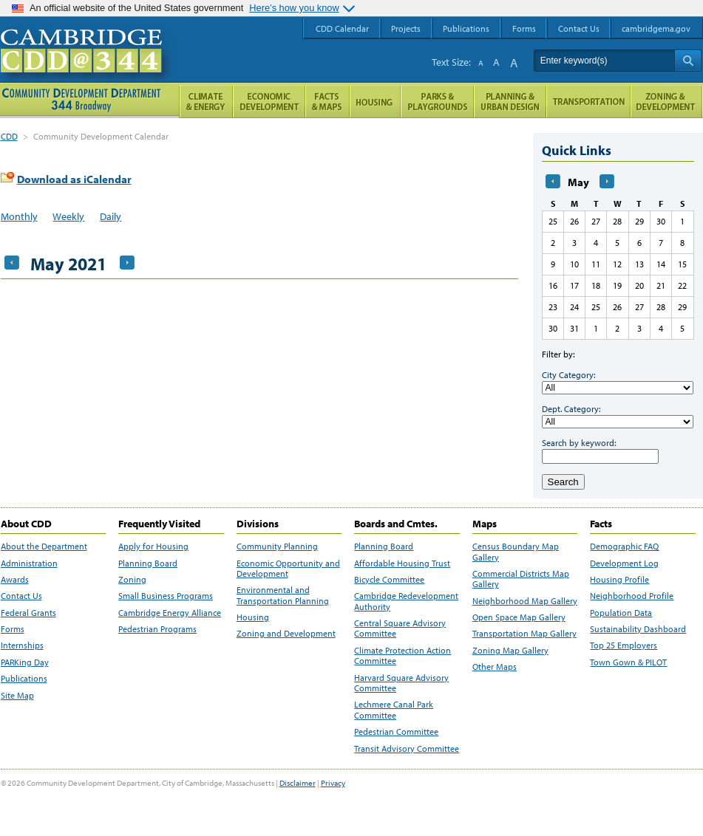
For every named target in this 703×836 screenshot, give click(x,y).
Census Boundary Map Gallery (515, 551)
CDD (9, 136)
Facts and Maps (327, 101)
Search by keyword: (579, 442)
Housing (253, 617)
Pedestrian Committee (396, 732)
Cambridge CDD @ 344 (87, 65)
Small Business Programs (165, 596)
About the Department (44, 546)
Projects (406, 28)
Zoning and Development (286, 633)
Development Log (624, 563)
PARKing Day (25, 662)
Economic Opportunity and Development (288, 568)
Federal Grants (28, 613)
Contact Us (21, 596)
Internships (22, 645)
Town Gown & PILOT (628, 662)
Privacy (333, 783)
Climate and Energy (206, 101)
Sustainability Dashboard (638, 629)
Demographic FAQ (624, 546)
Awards (15, 580)
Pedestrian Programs (157, 629)
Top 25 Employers (623, 645)
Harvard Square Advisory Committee (401, 683)
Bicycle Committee (389, 580)
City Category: (568, 374)
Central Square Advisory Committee (400, 628)
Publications (24, 679)
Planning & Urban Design (510, 101)
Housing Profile (619, 580)
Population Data (621, 613)
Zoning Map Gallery (510, 650)
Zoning (132, 580)
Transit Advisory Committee (406, 749)
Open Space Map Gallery (519, 617)
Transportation (588, 101)
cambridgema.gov (656, 28)
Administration (29, 563)
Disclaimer (297, 783)
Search (563, 481)
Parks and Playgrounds (437, 101)
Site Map (17, 696)
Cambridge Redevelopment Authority (406, 601)
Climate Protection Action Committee (402, 655)
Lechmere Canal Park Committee (393, 709)
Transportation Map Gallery (524, 633)
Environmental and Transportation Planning (283, 595)
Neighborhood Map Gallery (524, 601)
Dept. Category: (571, 408)
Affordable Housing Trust (402, 563)
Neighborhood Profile (631, 596)
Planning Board (147, 563)
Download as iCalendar (74, 179)
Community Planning (277, 546)
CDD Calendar (342, 28)
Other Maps (494, 667)
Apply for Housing (153, 546)
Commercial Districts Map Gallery (520, 579)
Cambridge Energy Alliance (169, 613)
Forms (12, 629)
